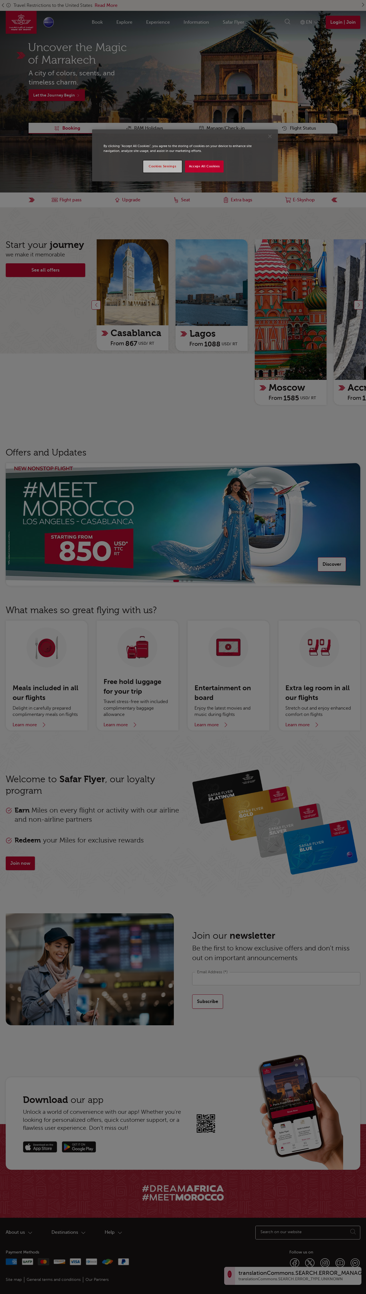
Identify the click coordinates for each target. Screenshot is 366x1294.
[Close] (270, 136)
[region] (185, 155)
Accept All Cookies (204, 166)
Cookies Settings (162, 166)
